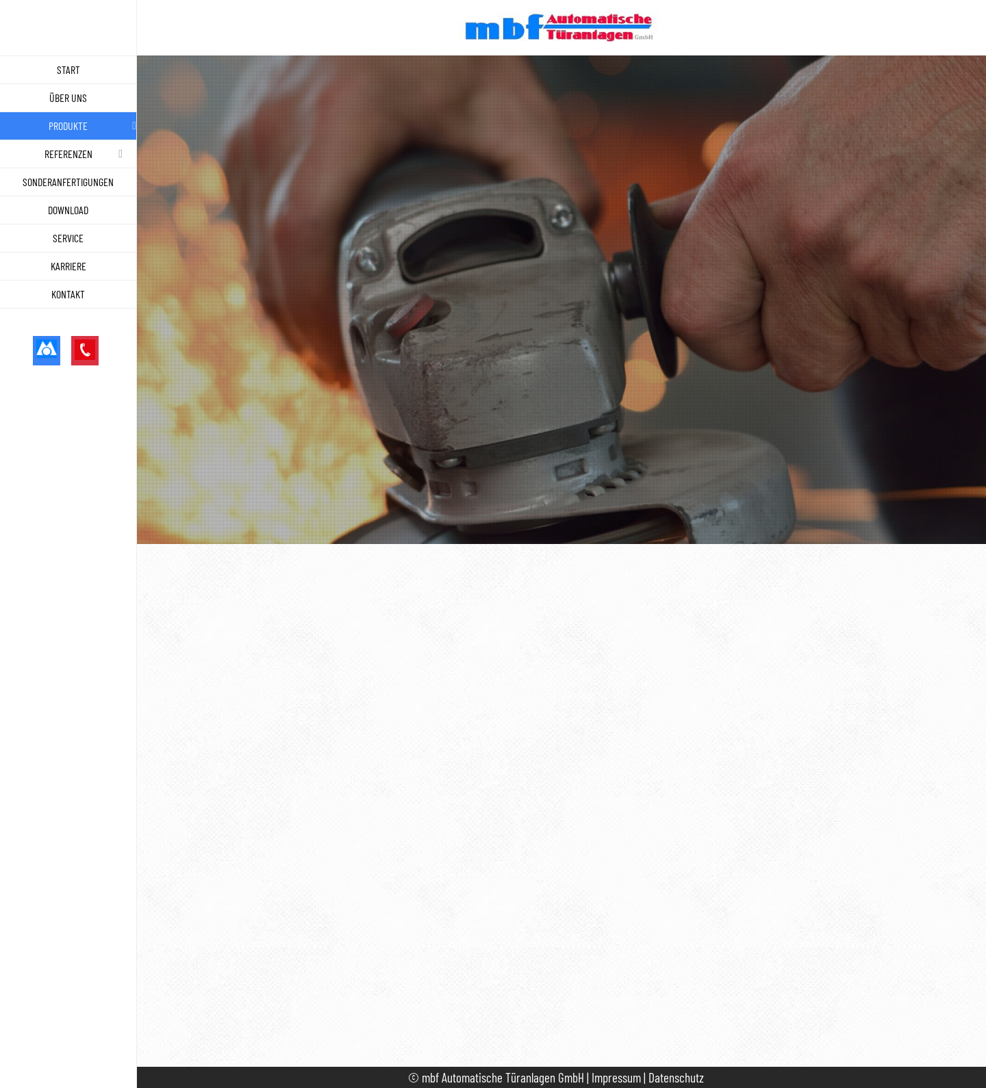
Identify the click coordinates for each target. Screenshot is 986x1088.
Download (68, 209)
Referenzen (68, 153)
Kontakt (68, 293)
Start (68, 69)
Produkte (68, 125)
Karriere (68, 265)
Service (68, 237)
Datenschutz (676, 1077)
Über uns (68, 97)
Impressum (616, 1077)
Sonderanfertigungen (68, 181)
